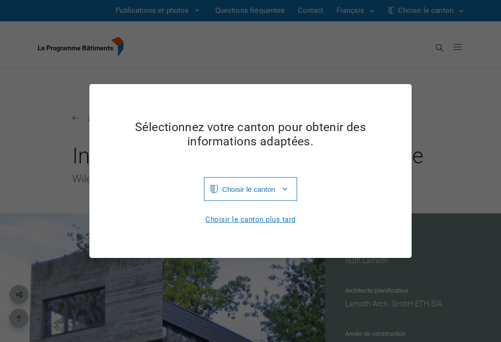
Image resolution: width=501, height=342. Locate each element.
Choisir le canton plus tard (250, 219)
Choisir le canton (248, 189)
